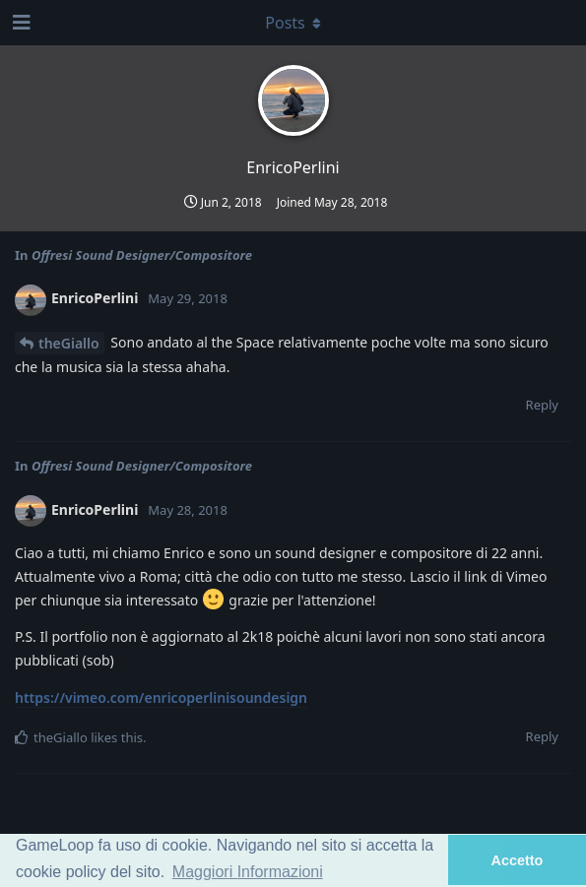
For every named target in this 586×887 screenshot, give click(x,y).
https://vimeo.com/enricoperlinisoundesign (161, 697)
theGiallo (68, 343)
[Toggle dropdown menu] (293, 22)
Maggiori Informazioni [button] (247, 871)
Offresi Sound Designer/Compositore (142, 255)
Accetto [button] (517, 860)
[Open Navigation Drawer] (19, 22)
